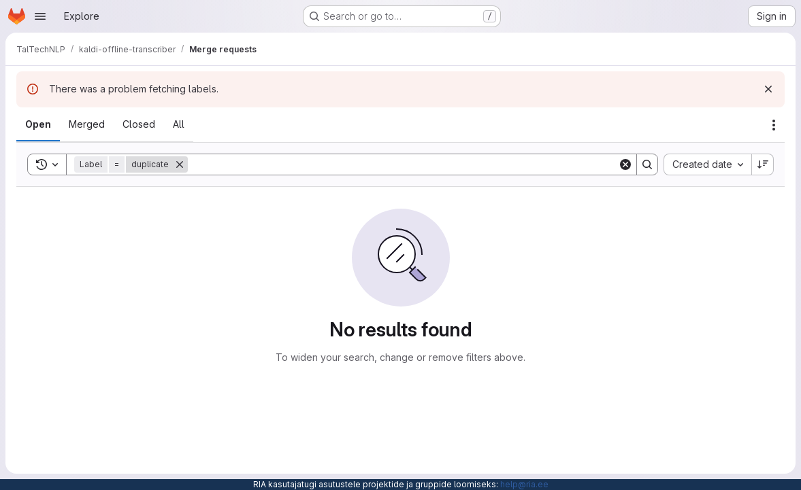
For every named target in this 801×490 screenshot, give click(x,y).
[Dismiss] (768, 89)
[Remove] (179, 164)
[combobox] (707, 164)
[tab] (38, 124)
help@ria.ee (524, 484)
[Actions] (774, 125)
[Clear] (625, 164)
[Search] (403, 164)
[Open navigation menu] (40, 16)
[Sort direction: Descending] (763, 164)
